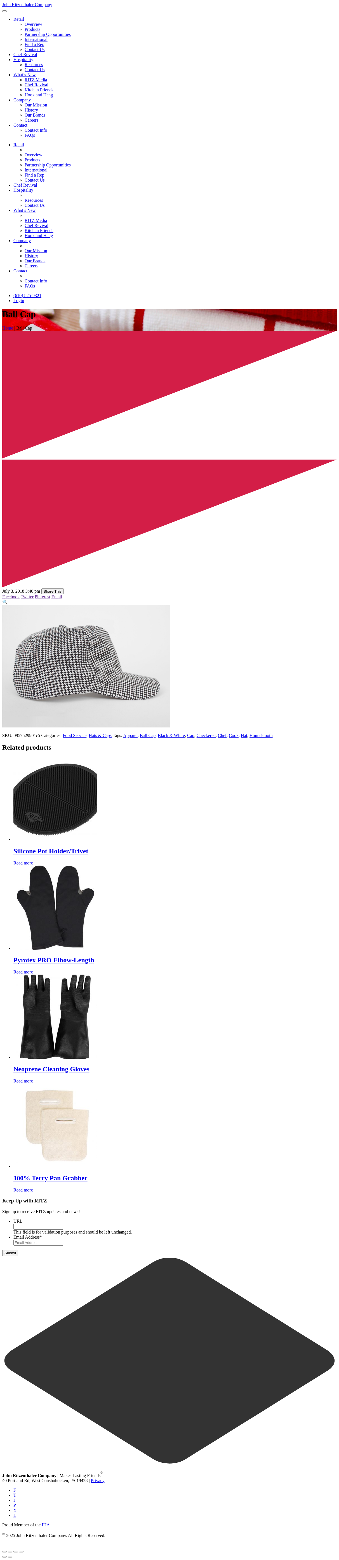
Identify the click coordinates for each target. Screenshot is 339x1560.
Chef (222, 735)
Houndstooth (261, 735)
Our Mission (36, 105)
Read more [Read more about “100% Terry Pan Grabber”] (23, 1190)
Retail (18, 19)
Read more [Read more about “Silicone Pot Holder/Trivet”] (23, 863)
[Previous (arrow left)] (4, 1556)
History (31, 110)
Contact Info (36, 130)
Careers (31, 120)
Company (22, 100)
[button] (5, 602)
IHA (46, 1524)
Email (56, 596)
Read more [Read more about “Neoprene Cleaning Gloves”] (23, 1081)
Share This (53, 591)
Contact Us (35, 49)
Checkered (206, 735)
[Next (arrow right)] (10, 1556)
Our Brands (35, 115)
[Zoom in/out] (4, 1551)
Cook (234, 735)
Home (7, 328)
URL (17, 1221)
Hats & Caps (100, 735)
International (36, 39)
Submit (10, 1253)
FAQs (30, 135)
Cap (190, 735)
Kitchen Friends (39, 89)
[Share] (15, 1551)
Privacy (98, 1480)
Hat (244, 735)
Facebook (11, 596)
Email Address (27, 1237)
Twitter (27, 596)
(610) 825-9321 (27, 295)
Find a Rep (34, 44)
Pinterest (42, 596)
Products (32, 29)
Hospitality (23, 59)
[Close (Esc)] (21, 1551)
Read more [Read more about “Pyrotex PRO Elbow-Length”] (23, 972)
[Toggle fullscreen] (10, 1551)
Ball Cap (148, 735)
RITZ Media (36, 79)
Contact (20, 125)
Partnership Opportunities (48, 34)
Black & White (171, 735)
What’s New (24, 74)
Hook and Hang (39, 94)
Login (18, 300)
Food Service (74, 735)
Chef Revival (25, 54)
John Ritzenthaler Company (27, 4)
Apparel (130, 735)
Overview (33, 24)
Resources (34, 64)
